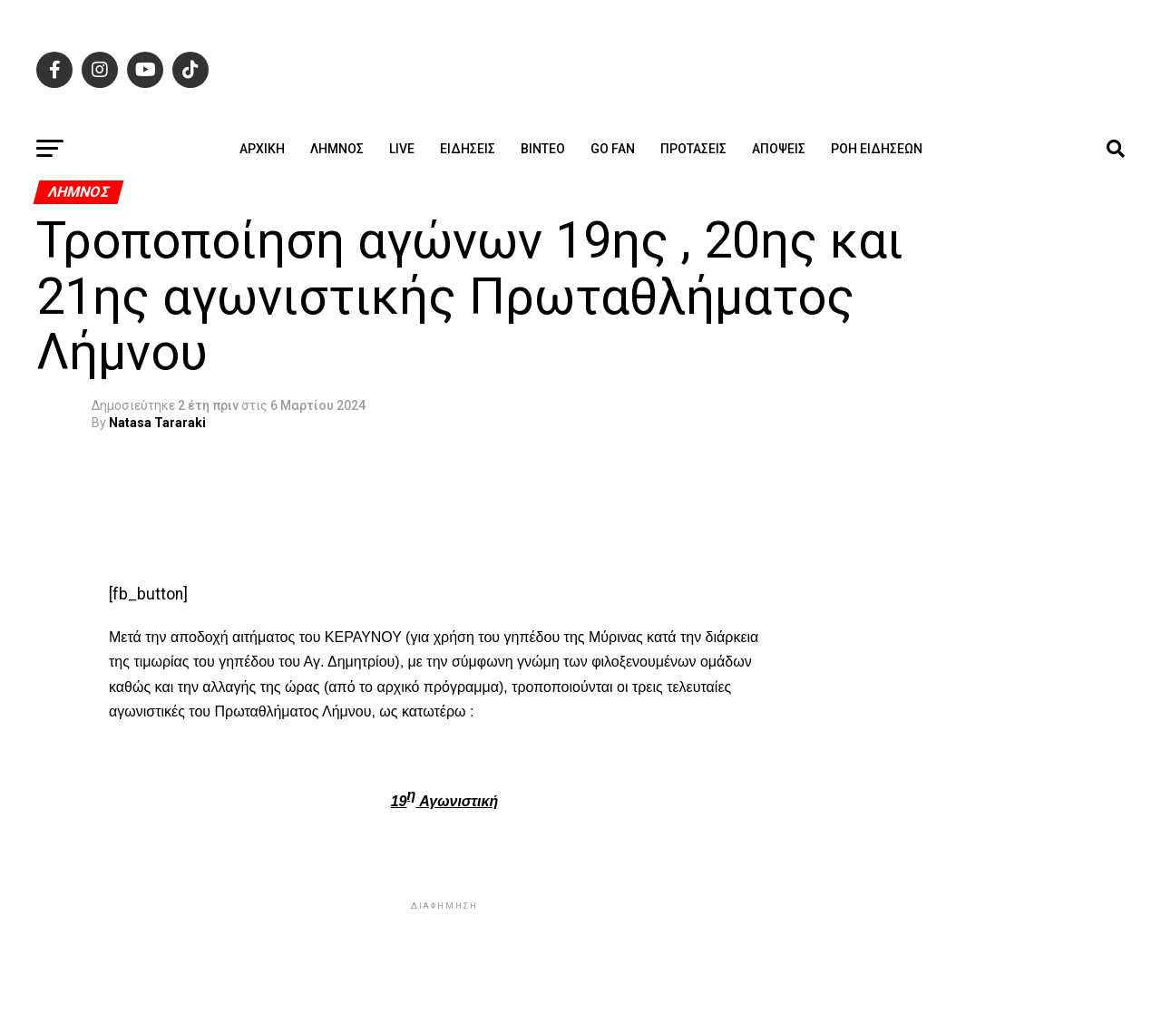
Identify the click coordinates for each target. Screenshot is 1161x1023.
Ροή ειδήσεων (876, 148)
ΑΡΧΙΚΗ (262, 148)
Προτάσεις (693, 148)
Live (402, 148)
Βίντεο (543, 148)
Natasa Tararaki (157, 422)
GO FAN (612, 148)
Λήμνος (337, 148)
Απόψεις (778, 148)
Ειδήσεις (467, 148)
